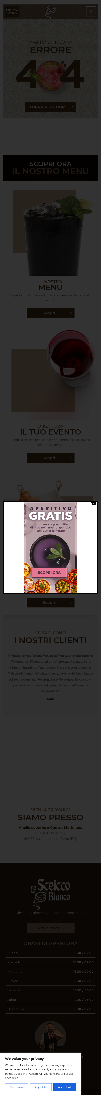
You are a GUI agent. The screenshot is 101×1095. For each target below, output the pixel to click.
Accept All (64, 1087)
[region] (40, 1074)
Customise (17, 1087)
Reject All (40, 1087)
